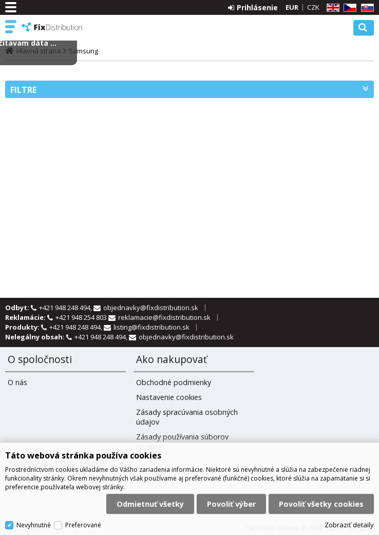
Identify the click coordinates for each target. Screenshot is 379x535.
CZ (348, 8)
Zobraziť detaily (349, 524)
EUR (292, 7)
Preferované (83, 525)
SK (366, 8)
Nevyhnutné (33, 525)
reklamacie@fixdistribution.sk (164, 317)
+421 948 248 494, (66, 307)
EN (331, 8)
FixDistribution (52, 27)
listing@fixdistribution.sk (151, 327)
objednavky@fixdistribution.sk (150, 307)
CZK (313, 7)
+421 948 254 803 (81, 317)
